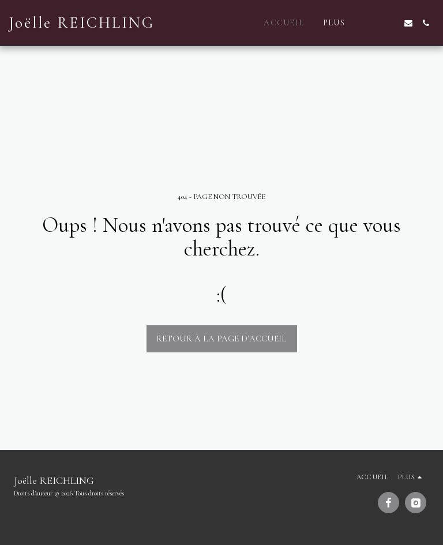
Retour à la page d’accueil (221, 338)
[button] (374, 23)
